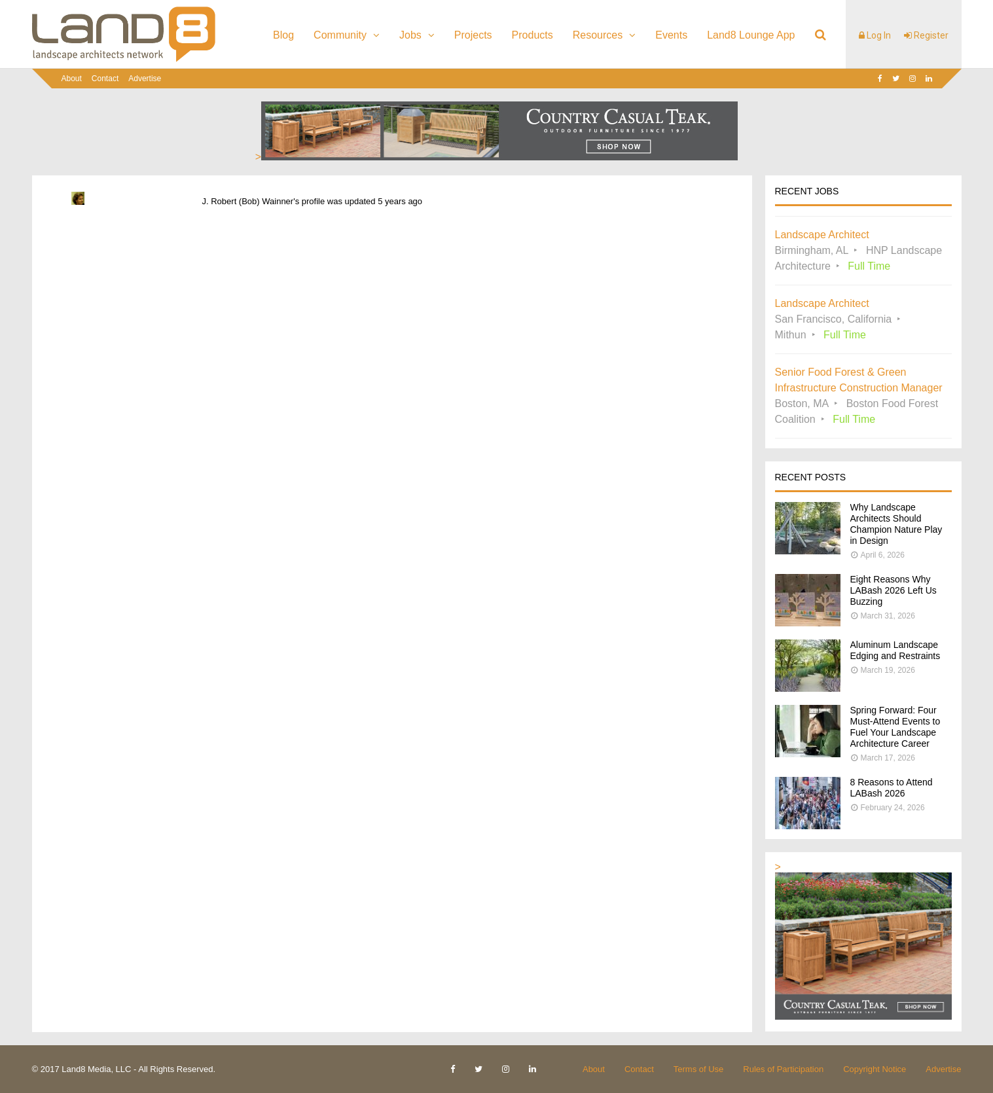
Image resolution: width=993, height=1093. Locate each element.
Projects (473, 35)
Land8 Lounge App (751, 35)
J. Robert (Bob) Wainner (248, 201)
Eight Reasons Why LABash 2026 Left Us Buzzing (893, 590)
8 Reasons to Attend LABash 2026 (891, 787)
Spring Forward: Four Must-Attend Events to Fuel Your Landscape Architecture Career (895, 727)
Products (532, 35)
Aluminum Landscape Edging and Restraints (895, 650)
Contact (105, 78)
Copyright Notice (874, 1069)
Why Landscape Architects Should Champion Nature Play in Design (896, 524)
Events (671, 35)
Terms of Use (699, 1069)
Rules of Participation (783, 1069)
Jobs (410, 35)
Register (926, 35)
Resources (598, 35)
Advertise (144, 78)
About (72, 78)
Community (340, 35)
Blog (283, 35)
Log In (875, 35)
